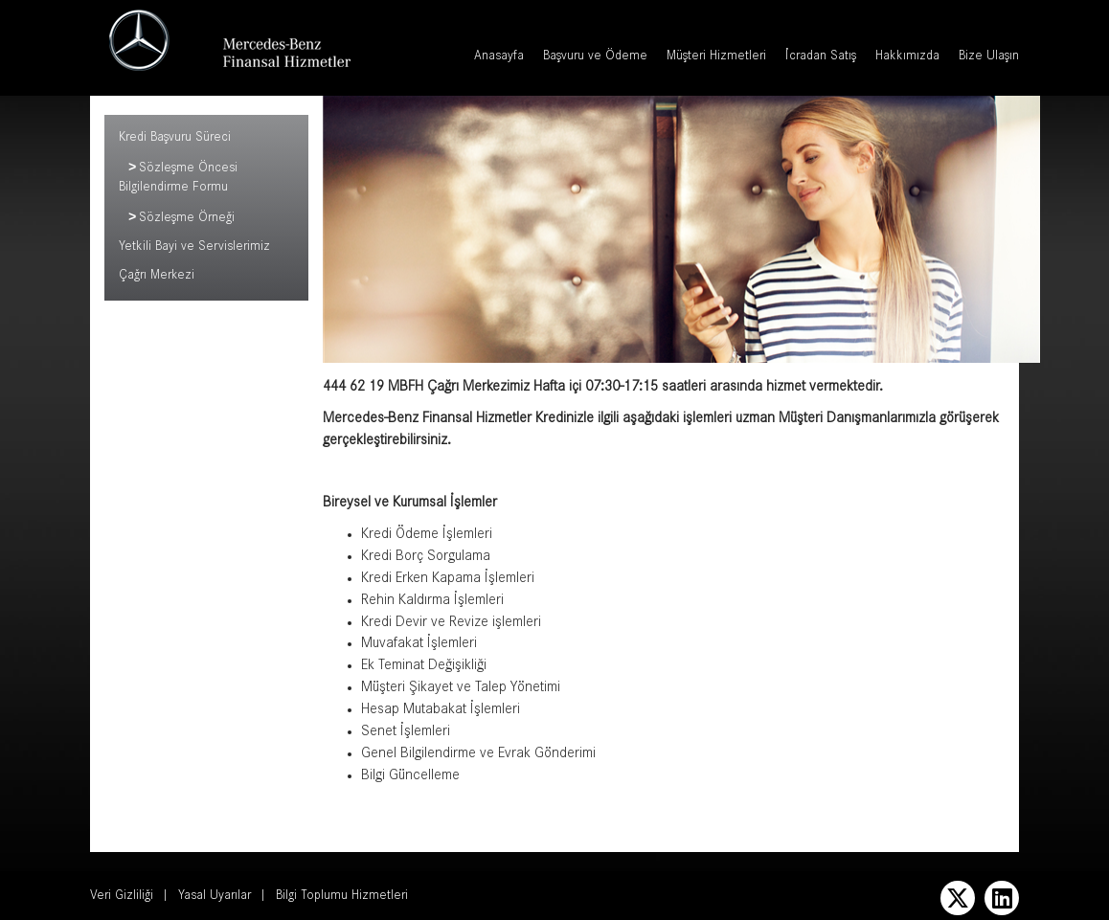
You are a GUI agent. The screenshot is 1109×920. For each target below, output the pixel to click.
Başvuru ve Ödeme (595, 57)
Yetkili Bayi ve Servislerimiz (194, 250)
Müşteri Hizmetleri (716, 57)
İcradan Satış (820, 57)
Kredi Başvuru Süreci (175, 139)
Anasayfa (499, 57)
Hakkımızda (907, 57)
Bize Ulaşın (989, 57)
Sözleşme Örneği (187, 221)
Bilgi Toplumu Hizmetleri (342, 897)
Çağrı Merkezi (156, 278)
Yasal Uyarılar (214, 897)
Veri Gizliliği (121, 897)
